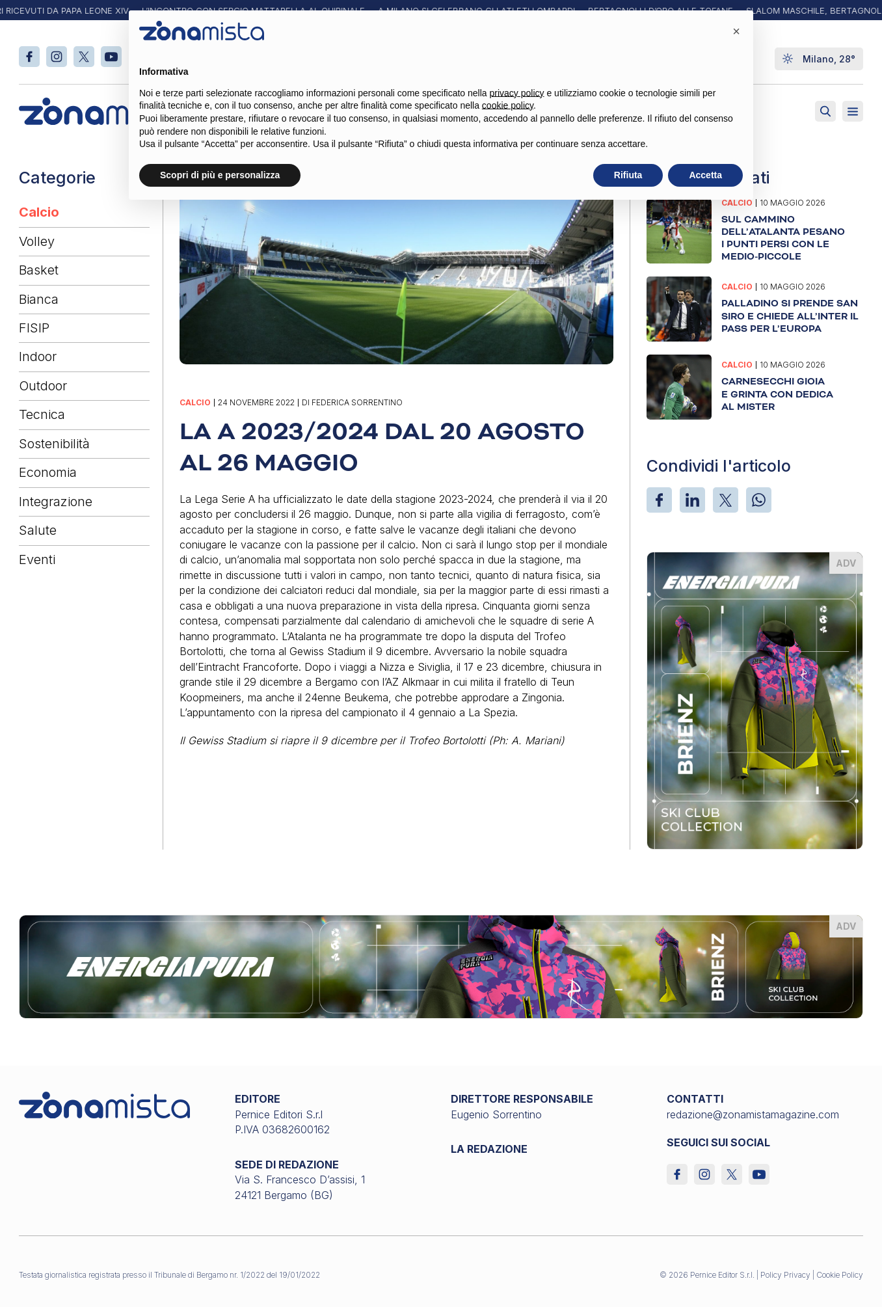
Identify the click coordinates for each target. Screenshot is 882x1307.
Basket (39, 270)
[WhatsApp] (758, 500)
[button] (736, 31)
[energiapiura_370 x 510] (754, 699)
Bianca (39, 299)
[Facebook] (659, 500)
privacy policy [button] (517, 93)
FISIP (34, 328)
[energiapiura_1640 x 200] (441, 966)
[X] (725, 500)
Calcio (39, 212)
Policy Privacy (785, 1275)
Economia (48, 472)
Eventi (37, 559)
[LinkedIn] (692, 500)
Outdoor (43, 386)
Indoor (38, 356)
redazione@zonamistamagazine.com (753, 1114)
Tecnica (42, 414)
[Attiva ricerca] (825, 111)
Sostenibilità (54, 443)
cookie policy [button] (507, 105)
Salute (38, 530)
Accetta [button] (705, 175)
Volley (37, 241)
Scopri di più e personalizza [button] (220, 175)
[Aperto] (852, 111)
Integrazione (55, 501)
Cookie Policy (839, 1275)
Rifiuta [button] (628, 175)
